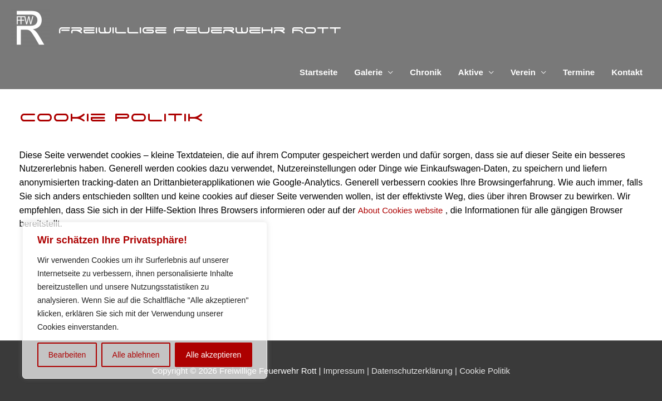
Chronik (426, 72)
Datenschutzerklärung (411, 370)
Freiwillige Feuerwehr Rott (199, 29)
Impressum (344, 370)
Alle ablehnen (136, 354)
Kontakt (627, 72)
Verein (523, 72)
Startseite (318, 72)
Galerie (368, 72)
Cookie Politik (483, 370)
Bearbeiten (67, 354)
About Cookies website (400, 210)
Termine (579, 72)
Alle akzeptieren (214, 354)
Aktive (470, 72)
